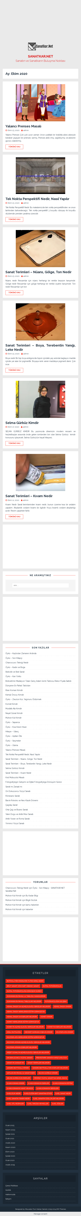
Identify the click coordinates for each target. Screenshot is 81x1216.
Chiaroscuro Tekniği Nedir (16, 663)
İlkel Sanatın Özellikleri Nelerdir (48, 1098)
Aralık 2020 (10, 1143)
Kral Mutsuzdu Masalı (14, 777)
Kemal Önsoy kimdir (62, 1006)
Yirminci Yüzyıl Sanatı (14, 823)
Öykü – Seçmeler (13, 741)
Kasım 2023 (10, 1130)
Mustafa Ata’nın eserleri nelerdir (22, 1047)
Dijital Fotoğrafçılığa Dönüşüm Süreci (24, 991)
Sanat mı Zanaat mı (13, 787)
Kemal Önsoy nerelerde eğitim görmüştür (26, 1012)
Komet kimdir (46, 1017)
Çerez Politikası (11, 1186)
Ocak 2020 (10, 1160)
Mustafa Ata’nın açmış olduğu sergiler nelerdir (28, 1042)
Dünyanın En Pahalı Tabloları (17, 685)
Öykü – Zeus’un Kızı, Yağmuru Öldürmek (23, 699)
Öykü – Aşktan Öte (13, 736)
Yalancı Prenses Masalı (23, 126)
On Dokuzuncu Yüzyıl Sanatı (17, 791)
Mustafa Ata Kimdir (13, 708)
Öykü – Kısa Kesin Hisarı (16, 727)
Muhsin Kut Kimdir (13, 718)
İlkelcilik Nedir (13, 1093)
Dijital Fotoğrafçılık (52, 986)
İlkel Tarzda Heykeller (37, 1104)
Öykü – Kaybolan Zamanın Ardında (20, 653)
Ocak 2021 (9, 1138)
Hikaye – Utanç (12, 731)
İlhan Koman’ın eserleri (38, 1083)
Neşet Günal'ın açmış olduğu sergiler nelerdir (28, 1052)
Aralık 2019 (10, 1165)
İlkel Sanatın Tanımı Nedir (18, 1098)
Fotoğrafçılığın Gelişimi (55, 1001)
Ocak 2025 (9, 1125)
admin (26, 130)
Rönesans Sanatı (12, 796)
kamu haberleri (32, 905)
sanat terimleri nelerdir (38, 1063)
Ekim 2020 (10, 1152)
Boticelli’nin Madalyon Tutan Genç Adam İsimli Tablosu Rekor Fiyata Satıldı (38, 681)
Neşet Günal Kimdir (14, 713)
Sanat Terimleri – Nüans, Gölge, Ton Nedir (38, 272)
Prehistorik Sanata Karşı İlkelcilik (51, 1058)
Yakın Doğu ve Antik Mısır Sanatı (19, 814)
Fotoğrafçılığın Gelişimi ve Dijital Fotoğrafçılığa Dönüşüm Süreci (33, 782)
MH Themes (61, 1209)
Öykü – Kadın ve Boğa (15, 667)
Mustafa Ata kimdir (64, 1032)
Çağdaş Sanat (11, 805)
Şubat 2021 (10, 1134)
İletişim (8, 1199)
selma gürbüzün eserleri (18, 1078)
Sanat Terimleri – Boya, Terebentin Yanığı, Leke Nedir (28, 764)
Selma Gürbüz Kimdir (22, 423)
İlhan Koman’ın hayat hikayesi (20, 1088)
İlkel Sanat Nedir (63, 1093)
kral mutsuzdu (14, 1032)
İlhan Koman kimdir (15, 1083)
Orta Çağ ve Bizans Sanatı (16, 810)
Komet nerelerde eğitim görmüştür (23, 1022)
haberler (29, 909)
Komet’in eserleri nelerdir (59, 1027)
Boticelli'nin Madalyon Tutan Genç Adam (25, 981)
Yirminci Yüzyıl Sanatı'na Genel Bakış (50, 1078)
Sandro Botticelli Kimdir (18, 1068)
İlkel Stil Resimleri (15, 1104)
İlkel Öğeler (57, 1104)
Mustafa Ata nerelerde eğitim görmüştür (25, 1037)
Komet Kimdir (11, 704)
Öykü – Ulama (11, 745)
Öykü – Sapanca (12, 722)
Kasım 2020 (10, 1147)
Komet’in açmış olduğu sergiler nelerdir (25, 1027)
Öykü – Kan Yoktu (13, 676)
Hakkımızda (10, 1194)
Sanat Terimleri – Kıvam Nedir (29, 496)
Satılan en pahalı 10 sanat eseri (21, 1073)
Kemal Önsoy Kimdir (14, 695)
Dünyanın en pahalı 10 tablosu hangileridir (26, 996)
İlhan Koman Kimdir (14, 690)
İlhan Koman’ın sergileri (47, 1088)
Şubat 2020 (10, 1156)
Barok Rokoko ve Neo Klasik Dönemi (21, 800)
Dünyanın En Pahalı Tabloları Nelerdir (24, 1001)
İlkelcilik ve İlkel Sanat (14, 672)
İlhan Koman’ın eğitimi (62, 1083)
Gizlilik (8, 1190)
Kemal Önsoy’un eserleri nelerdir (22, 1017)
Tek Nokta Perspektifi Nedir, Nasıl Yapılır (37, 199)
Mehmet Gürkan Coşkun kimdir (38, 1032)
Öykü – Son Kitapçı (13, 658)
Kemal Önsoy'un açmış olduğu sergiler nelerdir (28, 1006)
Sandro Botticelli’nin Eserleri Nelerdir (50, 1068)
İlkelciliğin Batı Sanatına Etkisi (38, 1093)
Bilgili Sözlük (31, 900)
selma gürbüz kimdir (48, 1073)
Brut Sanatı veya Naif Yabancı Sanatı (23, 986)
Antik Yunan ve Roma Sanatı (17, 819)
